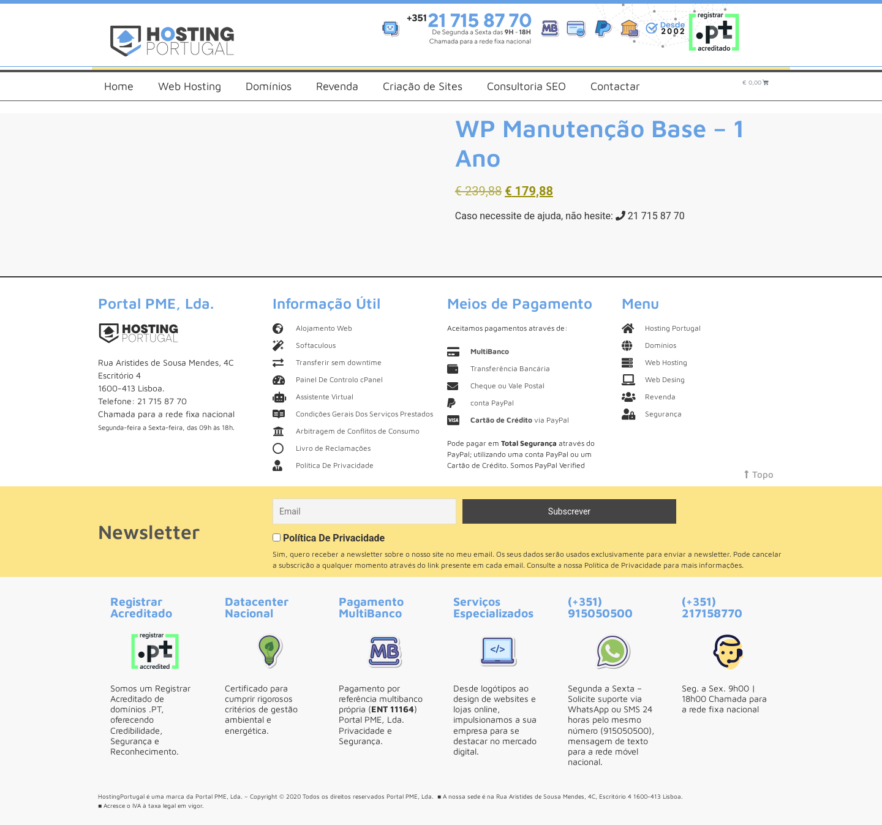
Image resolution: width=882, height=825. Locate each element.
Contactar (615, 86)
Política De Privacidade (334, 537)
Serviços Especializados (493, 607)
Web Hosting (189, 86)
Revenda (337, 86)
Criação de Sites (422, 86)
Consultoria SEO (526, 86)
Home (119, 86)
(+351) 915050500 (600, 607)
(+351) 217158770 (712, 607)
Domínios (269, 86)
